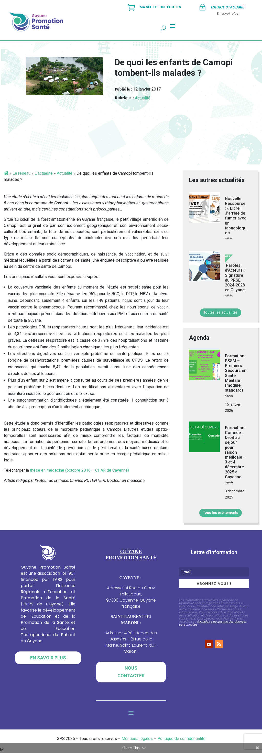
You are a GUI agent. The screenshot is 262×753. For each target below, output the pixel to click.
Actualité (142, 97)
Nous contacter (131, 672)
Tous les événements (220, 513)
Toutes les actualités (220, 312)
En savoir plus (48, 657)
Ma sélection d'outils (160, 7)
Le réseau (21, 173)
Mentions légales (137, 738)
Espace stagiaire (227, 7)
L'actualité (44, 173)
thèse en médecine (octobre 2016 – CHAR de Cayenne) (79, 470)
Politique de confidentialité (181, 738)
